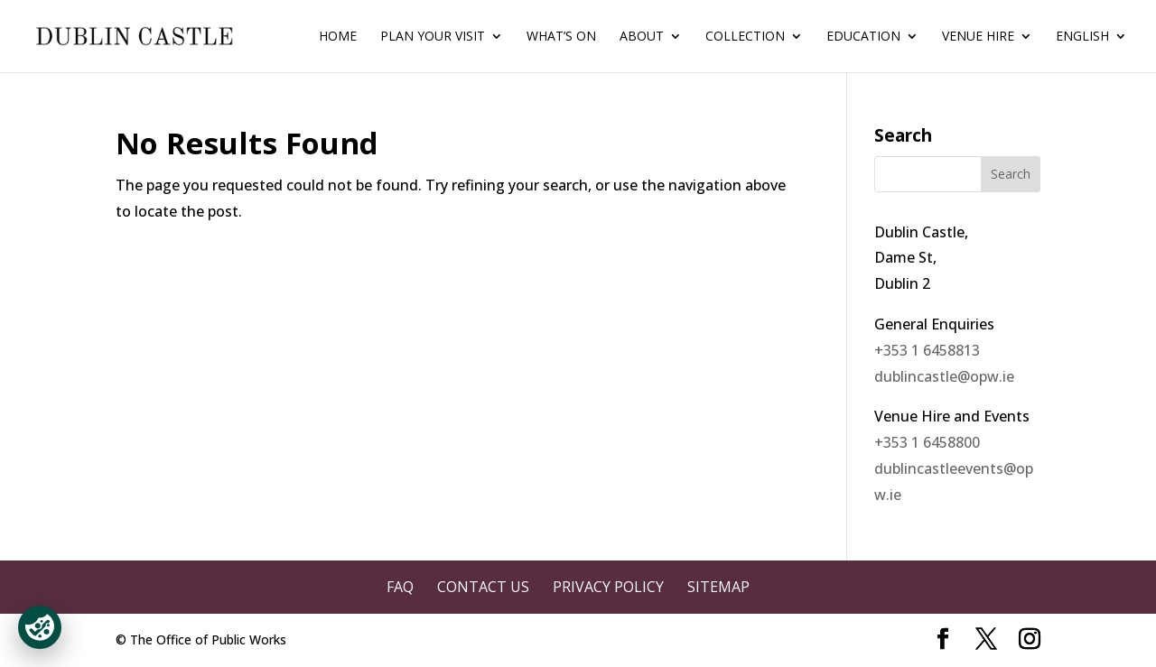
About (642, 37)
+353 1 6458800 (927, 442)
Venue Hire (978, 37)
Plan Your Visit (432, 37)
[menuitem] (1091, 51)
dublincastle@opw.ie (944, 376)
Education (863, 37)
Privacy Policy (608, 587)
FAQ (400, 587)
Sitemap (718, 587)
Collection (745, 37)
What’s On (561, 37)
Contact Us (483, 587)
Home (338, 37)
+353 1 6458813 (927, 350)
